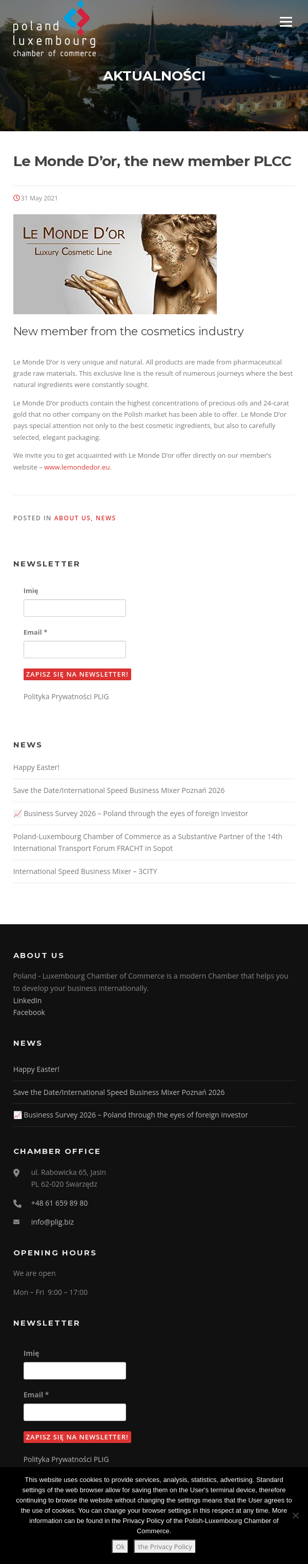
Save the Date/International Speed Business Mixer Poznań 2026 (119, 790)
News (106, 518)
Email (36, 632)
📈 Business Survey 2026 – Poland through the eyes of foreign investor (131, 813)
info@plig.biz (52, 1222)
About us (72, 518)
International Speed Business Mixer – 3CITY (85, 871)
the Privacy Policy (165, 1546)
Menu (286, 21)
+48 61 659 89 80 (59, 1203)
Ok (120, 1546)
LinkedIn (27, 1000)
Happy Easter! (36, 767)
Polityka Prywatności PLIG (66, 696)
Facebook (29, 1012)
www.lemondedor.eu (77, 467)
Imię (31, 590)
